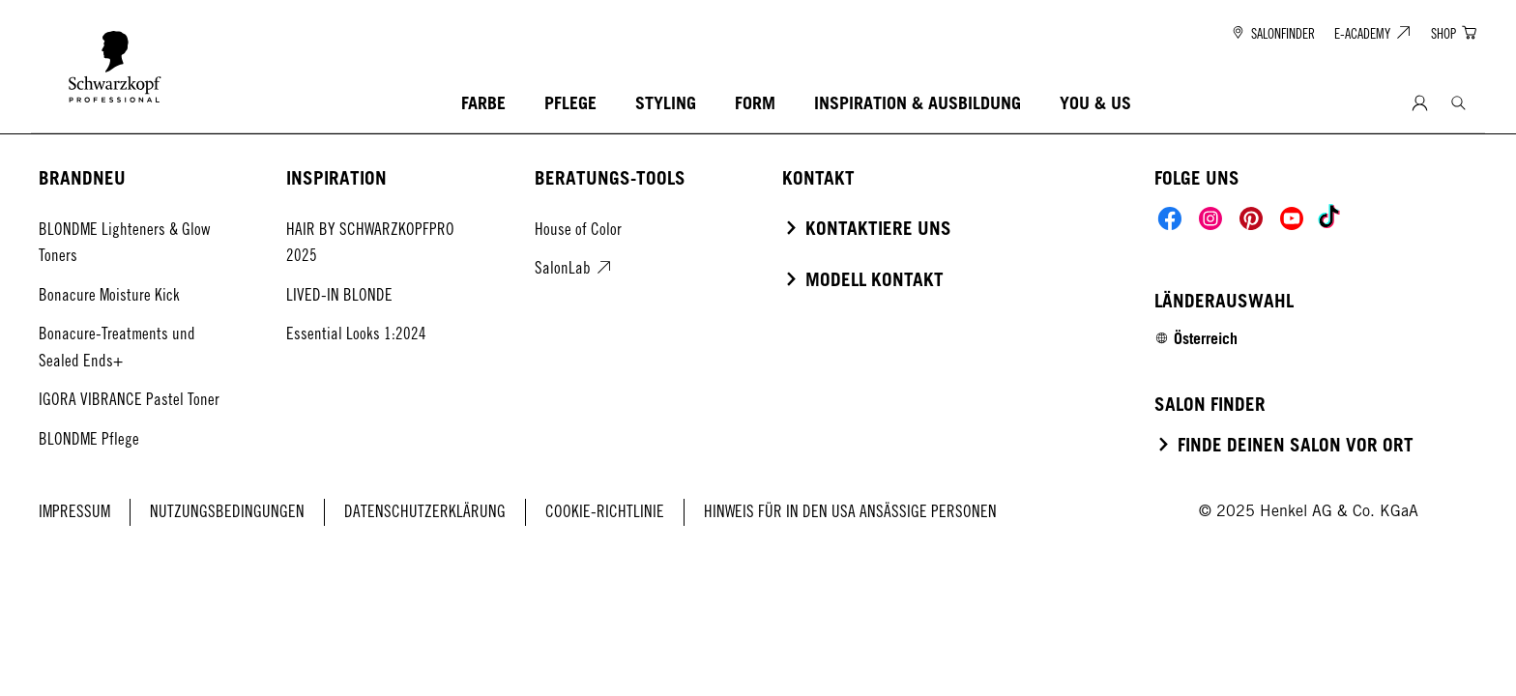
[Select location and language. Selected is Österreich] (1196, 338)
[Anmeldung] (1420, 103)
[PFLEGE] (570, 103)
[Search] (1458, 103)
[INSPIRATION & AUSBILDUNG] (917, 103)
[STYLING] (665, 103)
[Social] (1169, 218)
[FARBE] (483, 103)
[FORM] (755, 103)
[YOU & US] (1095, 103)
